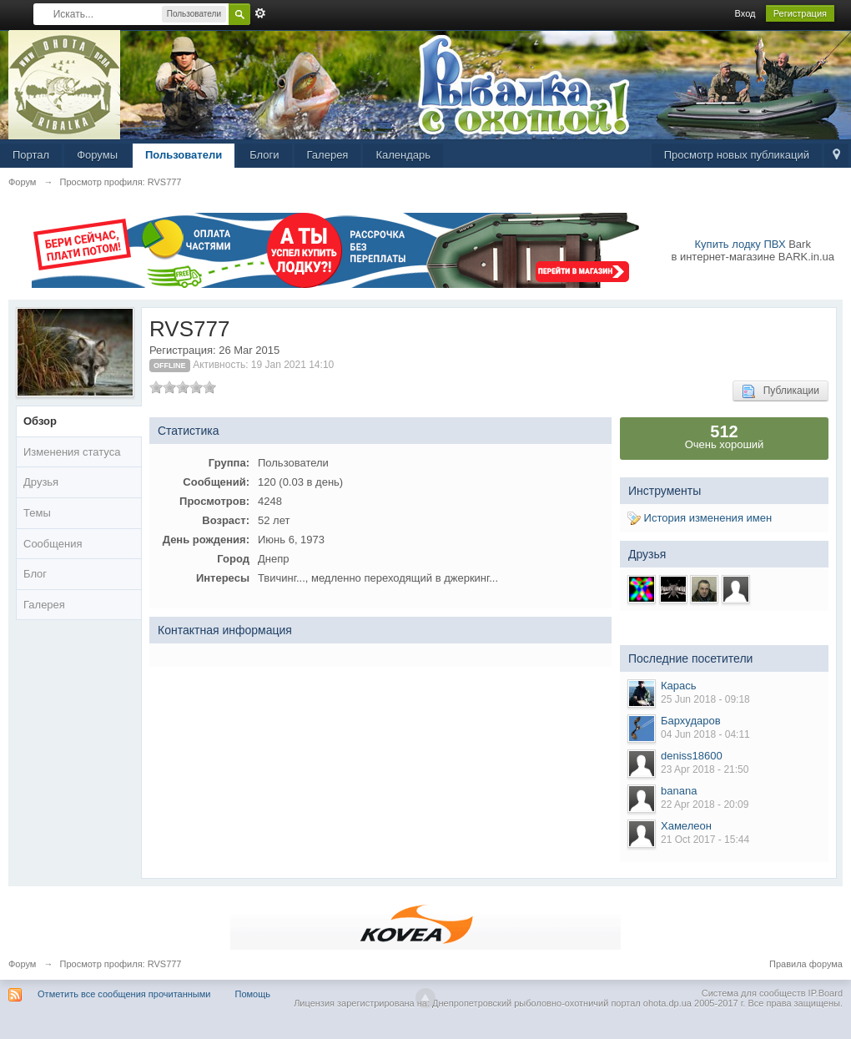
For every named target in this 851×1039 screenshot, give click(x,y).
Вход (745, 13)
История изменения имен (699, 518)
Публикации (780, 391)
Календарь (403, 155)
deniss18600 (692, 755)
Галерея (328, 155)
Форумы (97, 155)
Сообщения (53, 543)
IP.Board (825, 993)
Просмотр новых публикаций (736, 155)
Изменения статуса (71, 452)
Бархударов (691, 720)
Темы (37, 513)
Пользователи (183, 155)
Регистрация (800, 13)
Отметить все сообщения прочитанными (124, 994)
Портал (31, 155)
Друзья (40, 482)
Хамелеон (686, 826)
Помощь (253, 994)
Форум (22, 964)
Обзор (40, 421)
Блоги (264, 155)
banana (679, 790)
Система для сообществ (754, 993)
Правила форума (806, 964)
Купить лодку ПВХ (740, 244)
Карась (679, 685)
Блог (35, 573)
